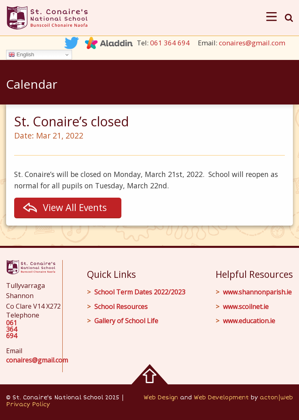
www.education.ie (249, 320)
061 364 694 (170, 42)
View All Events (75, 207)
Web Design (161, 397)
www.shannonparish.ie (257, 292)
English (21, 54)
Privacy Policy (28, 404)
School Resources (121, 306)
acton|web (276, 397)
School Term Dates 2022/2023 (139, 292)
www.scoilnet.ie (246, 306)
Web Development (221, 397)
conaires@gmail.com (252, 42)
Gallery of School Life (126, 320)
